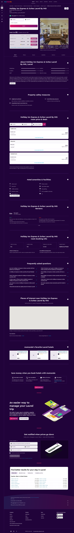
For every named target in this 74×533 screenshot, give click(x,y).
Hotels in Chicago (14, 481)
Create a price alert (57, 377)
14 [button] (32, 35)
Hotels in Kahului (14, 478)
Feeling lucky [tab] (30, 469)
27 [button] (29, 41)
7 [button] (32, 33)
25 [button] (24, 41)
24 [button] (21, 41)
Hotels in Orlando (42, 478)
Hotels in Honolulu (14, 476)
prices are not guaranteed (34, 493)
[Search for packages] (1, 12)
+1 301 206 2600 (13, 14)
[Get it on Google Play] (60, 511)
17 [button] (21, 38)
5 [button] (55, 30)
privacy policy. (30, 454)
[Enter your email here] (25, 446)
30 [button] (18, 44)
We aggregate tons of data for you (40, 499)
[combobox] (25, 440)
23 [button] (18, 41)
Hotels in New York (14, 475)
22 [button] (35, 38)
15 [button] (35, 35)
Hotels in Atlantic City (43, 483)
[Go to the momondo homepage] (8, 1)
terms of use (24, 454)
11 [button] (52, 33)
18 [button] (52, 35)
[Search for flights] (1, 5)
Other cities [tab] (14, 469)
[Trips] (1, 16)
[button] (2, 2)
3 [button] (21, 33)
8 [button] (44, 33)
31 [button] (21, 44)
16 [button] (18, 38)
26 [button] (26, 41)
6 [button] (29, 33)
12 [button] (26, 35)
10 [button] (21, 35)
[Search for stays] (1, 8)
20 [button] (29, 38)
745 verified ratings (21, 15)
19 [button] (26, 38)
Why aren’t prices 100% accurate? (40, 501)
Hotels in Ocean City (15, 483)
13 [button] (29, 35)
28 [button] (32, 41)
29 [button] (35, 41)
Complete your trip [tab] (39, 469)
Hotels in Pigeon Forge (43, 481)
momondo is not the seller (40, 497)
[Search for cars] (1, 10)
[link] (39, 384)
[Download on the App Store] (60, 514)
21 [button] (32, 38)
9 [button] (18, 35)
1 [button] (44, 30)
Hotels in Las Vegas (42, 475)
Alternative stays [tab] (22, 469)
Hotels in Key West (42, 476)
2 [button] (18, 33)
